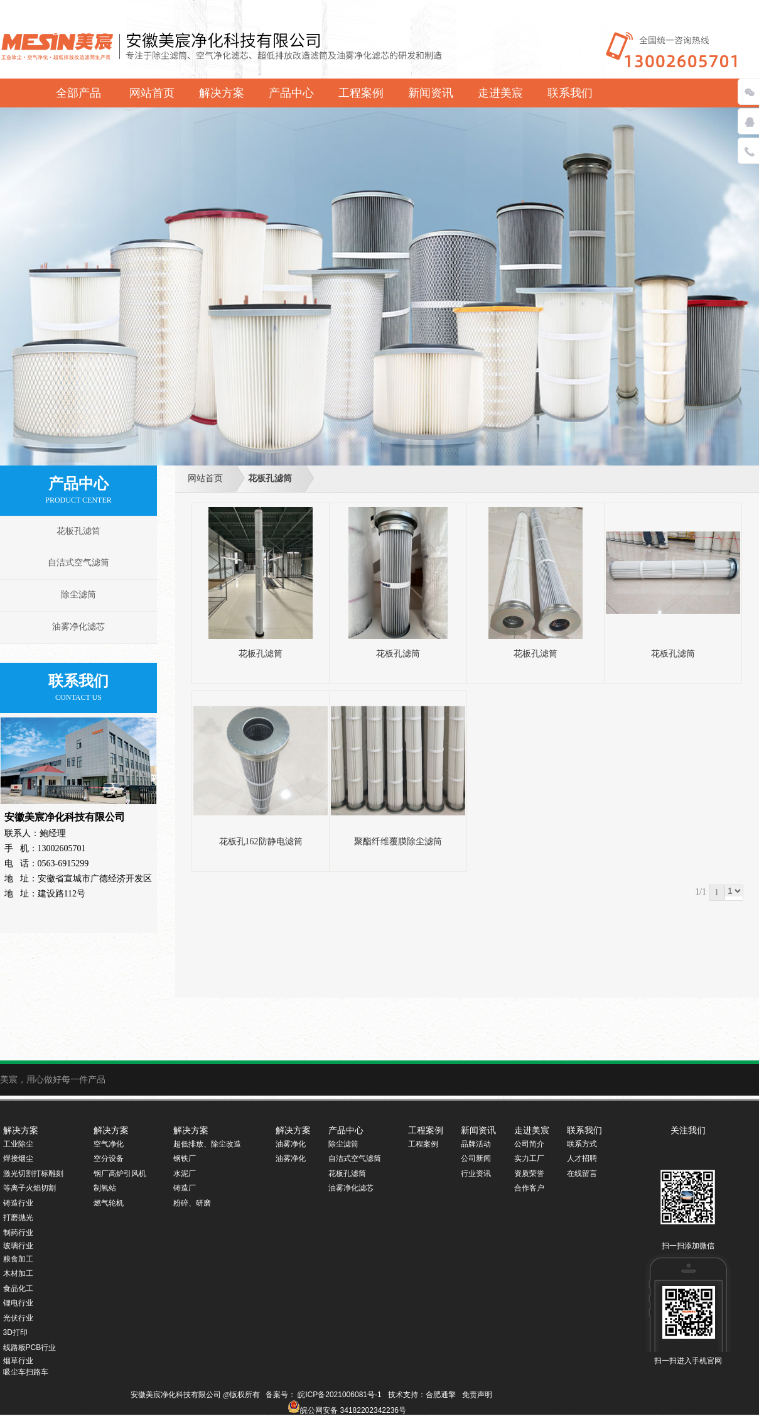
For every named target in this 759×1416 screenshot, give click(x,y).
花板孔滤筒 (270, 478)
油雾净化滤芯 (78, 626)
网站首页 (205, 478)
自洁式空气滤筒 (78, 562)
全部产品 (78, 93)
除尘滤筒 (78, 594)
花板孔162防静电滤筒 (261, 841)
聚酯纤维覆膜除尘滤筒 (398, 841)
